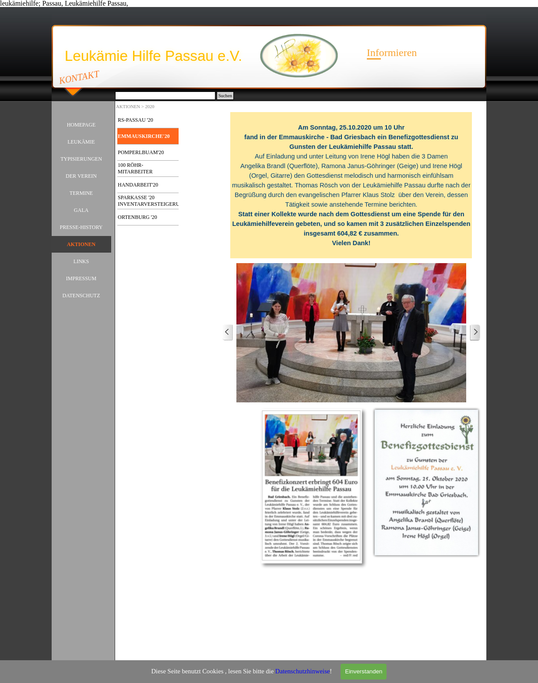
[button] (351, 332)
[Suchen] (165, 96)
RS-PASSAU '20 (135, 120)
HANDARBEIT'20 (138, 185)
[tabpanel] (351, 185)
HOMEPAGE (81, 125)
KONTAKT (79, 77)
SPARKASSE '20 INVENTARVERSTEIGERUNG (152, 200)
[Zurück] (227, 332)
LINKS (81, 261)
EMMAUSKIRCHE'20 (144, 136)
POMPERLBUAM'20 (141, 152)
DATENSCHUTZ (81, 295)
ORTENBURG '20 (137, 217)
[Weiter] (475, 332)
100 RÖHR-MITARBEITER (135, 168)
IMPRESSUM (81, 278)
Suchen (225, 95)
